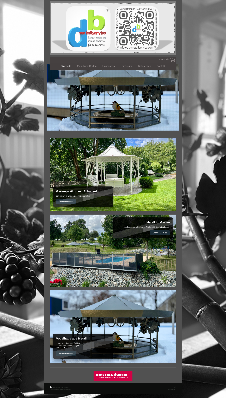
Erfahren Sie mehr (66, 202)
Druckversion (56, 387)
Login (174, 387)
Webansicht (172, 389)
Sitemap (66, 387)
